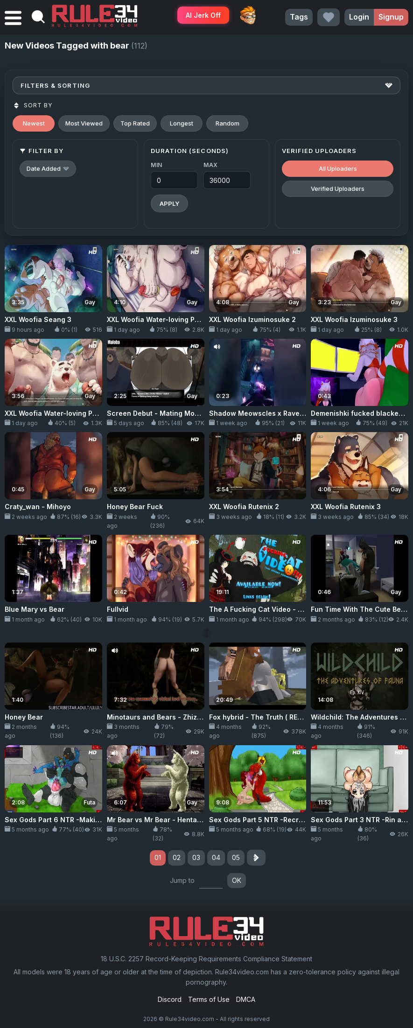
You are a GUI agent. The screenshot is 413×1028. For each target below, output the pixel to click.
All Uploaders (338, 168)
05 (236, 857)
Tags (299, 16)
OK (236, 880)
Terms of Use (209, 999)
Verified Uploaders (337, 188)
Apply (169, 203)
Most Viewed (84, 123)
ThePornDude (247, 15)
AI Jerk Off (203, 15)
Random (227, 123)
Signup (391, 16)
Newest (34, 123)
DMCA (245, 999)
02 (177, 857)
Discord (170, 999)
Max (210, 164)
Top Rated (135, 123)
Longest (181, 123)
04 (216, 857)
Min (156, 164)
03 (196, 857)
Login (359, 16)
